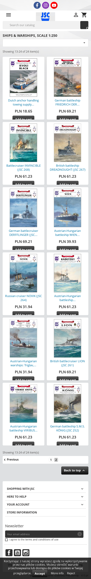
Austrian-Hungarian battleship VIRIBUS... (23, 428)
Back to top (75, 470)
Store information (22, 512)
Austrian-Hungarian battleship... (67, 298)
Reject (71, 573)
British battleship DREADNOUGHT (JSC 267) (67, 168)
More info (57, 573)
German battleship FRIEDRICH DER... (67, 102)
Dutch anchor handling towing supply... (23, 102)
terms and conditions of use (41, 539)
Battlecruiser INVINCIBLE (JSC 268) (23, 168)
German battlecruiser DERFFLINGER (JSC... (23, 233)
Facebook (8, 552)
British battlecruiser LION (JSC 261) (67, 363)
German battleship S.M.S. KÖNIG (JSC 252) (67, 428)
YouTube (17, 552)
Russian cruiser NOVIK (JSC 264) (23, 298)
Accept (40, 573)
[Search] (45, 25)
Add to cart (23, 119)
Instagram (25, 552)
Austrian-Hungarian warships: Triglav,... (23, 363)
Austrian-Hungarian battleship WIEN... (67, 233)
